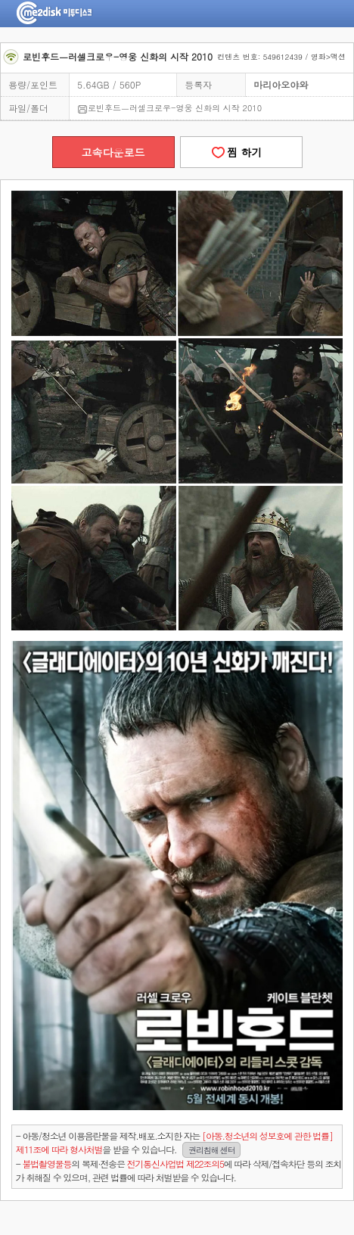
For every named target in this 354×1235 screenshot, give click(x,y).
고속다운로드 (113, 152)
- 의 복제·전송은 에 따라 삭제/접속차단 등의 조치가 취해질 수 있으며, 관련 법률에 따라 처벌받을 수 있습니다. (178, 1170)
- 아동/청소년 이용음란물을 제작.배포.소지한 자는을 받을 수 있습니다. (174, 1143)
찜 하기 (240, 152)
